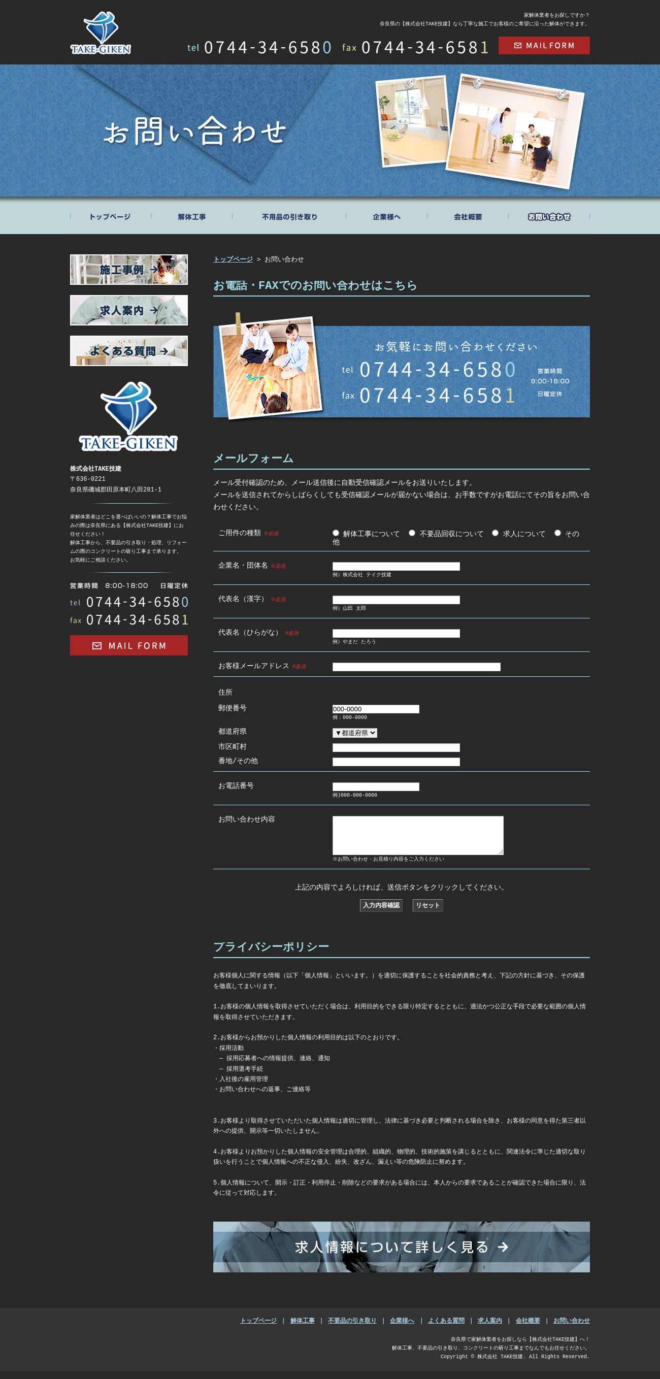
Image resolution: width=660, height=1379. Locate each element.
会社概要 (528, 1328)
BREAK (192, 215)
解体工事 (302, 1328)
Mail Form (129, 645)
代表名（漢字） (252, 598)
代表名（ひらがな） (259, 632)
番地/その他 (238, 760)
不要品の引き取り (352, 1328)
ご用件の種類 (249, 532)
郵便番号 (232, 707)
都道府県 (232, 731)
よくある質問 (446, 1328)
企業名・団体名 (252, 565)
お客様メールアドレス (263, 665)
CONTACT (549, 215)
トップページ (110, 215)
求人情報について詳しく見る (401, 1254)
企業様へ (402, 1328)
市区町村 (232, 746)
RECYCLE (289, 215)
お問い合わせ (571, 1328)
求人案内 (490, 1328)
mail (544, 45)
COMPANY (468, 215)
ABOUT (386, 215)
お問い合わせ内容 (246, 818)
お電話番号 (236, 785)
